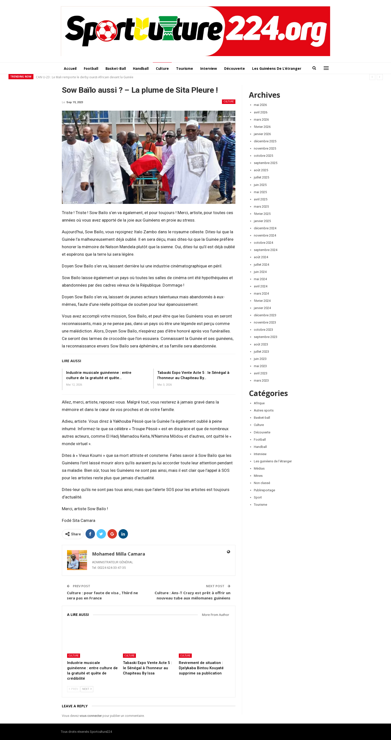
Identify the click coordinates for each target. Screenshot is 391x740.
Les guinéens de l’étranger (273, 461)
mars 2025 (261, 206)
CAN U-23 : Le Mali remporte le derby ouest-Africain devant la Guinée (84, 77)
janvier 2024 (262, 308)
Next (87, 689)
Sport (258, 497)
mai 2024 (260, 279)
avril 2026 (260, 112)
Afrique (259, 403)
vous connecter (91, 716)
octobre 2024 (263, 243)
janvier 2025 (262, 221)
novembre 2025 (265, 148)
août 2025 (261, 170)
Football (91, 68)
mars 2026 (261, 119)
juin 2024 (260, 272)
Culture (162, 68)
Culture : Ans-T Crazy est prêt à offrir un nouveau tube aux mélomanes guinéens (192, 595)
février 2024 (262, 301)
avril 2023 (260, 373)
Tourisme (184, 68)
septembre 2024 (265, 250)
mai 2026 (260, 105)
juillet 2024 (261, 264)
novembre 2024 (265, 235)
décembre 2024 (265, 228)
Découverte (234, 68)
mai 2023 (260, 366)
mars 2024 (261, 293)
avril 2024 (260, 286)
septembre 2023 (265, 337)
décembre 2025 (265, 141)
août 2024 (261, 257)
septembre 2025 (265, 163)
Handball (140, 68)
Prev (73, 689)
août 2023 (261, 344)
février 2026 (262, 127)
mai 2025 (260, 192)
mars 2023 (261, 380)
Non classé (262, 483)
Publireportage (264, 490)
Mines (258, 476)
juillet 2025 (261, 177)
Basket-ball (115, 68)
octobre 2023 (263, 329)
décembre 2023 (265, 315)
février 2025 (262, 214)
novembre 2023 (265, 322)
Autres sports (264, 410)
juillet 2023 (261, 351)
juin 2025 (260, 185)
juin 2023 (260, 359)
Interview (208, 68)
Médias (259, 468)
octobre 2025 (263, 156)
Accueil (70, 68)
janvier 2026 (262, 134)
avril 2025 (260, 199)
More (256, 68)
